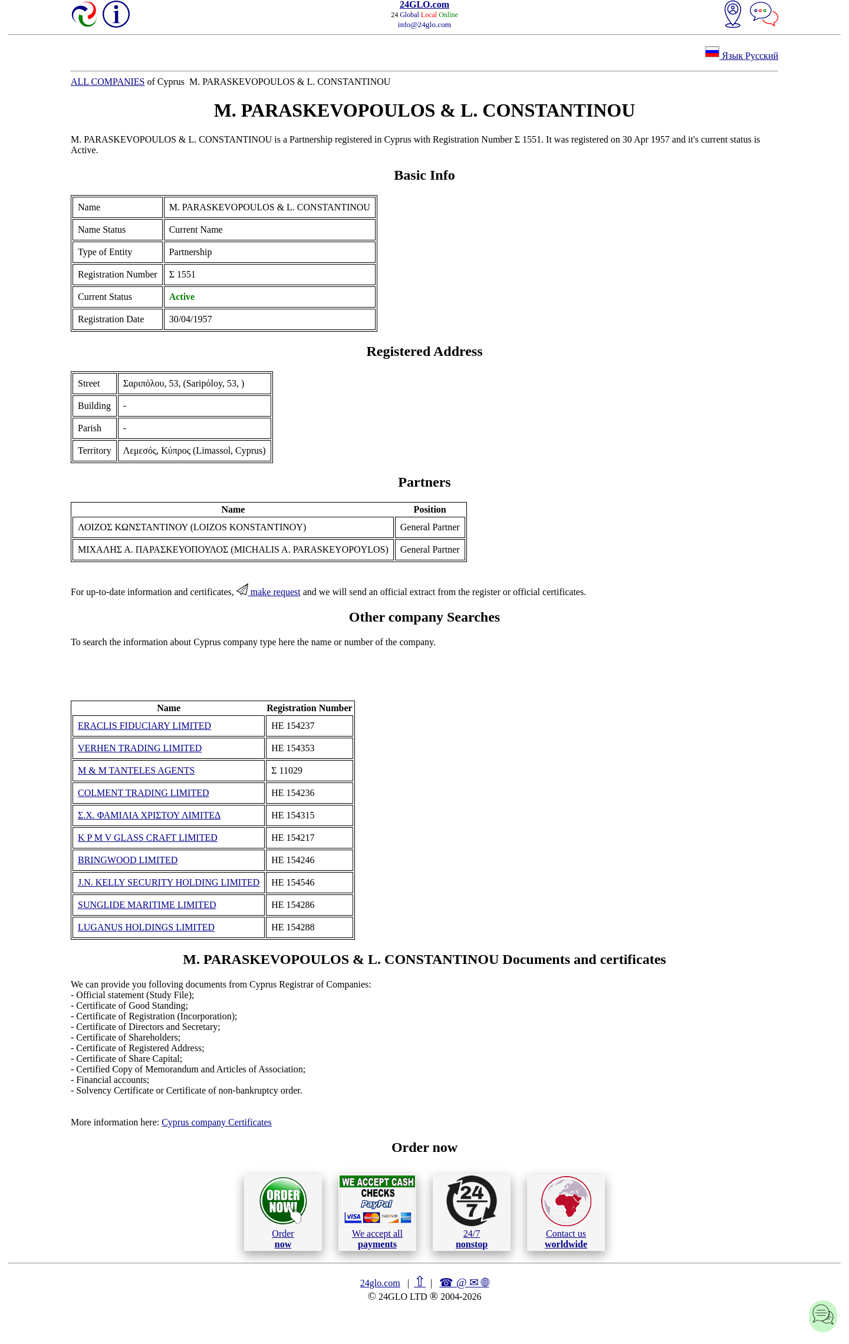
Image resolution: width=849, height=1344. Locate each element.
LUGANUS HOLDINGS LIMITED (146, 927)
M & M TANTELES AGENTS (136, 770)
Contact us (566, 1212)
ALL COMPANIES (108, 82)
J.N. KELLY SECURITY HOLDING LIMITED (168, 882)
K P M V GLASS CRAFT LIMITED (148, 838)
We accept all (377, 1212)
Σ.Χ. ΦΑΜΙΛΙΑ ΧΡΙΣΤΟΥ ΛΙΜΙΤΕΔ (149, 815)
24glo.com (380, 1283)
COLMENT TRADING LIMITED (143, 793)
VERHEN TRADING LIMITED (140, 748)
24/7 (471, 1212)
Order (283, 1212)
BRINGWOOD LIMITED (127, 860)
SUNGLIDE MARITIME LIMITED (147, 905)
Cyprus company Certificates (217, 1122)
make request (268, 592)
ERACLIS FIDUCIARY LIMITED (144, 726)
